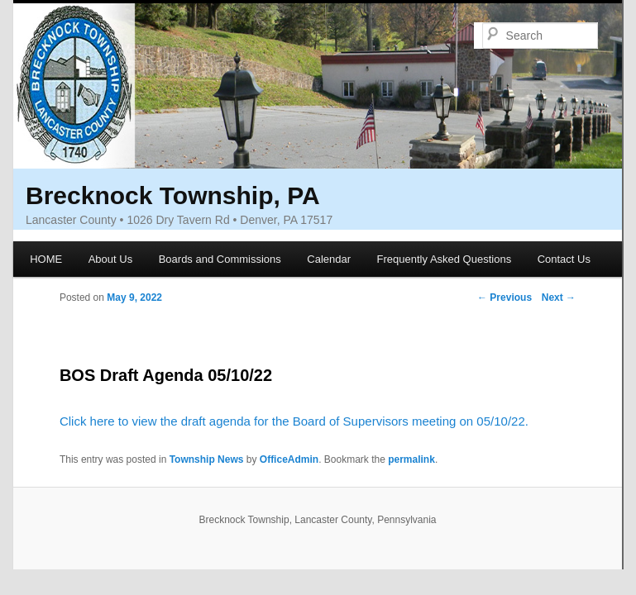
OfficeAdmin (289, 459)
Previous (504, 297)
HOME (46, 259)
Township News (207, 459)
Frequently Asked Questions (444, 259)
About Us (110, 259)
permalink (411, 459)
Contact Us (564, 259)
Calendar (329, 259)
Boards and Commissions (220, 259)
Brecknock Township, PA (173, 195)
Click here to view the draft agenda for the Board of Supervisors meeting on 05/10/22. (294, 421)
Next (559, 297)
